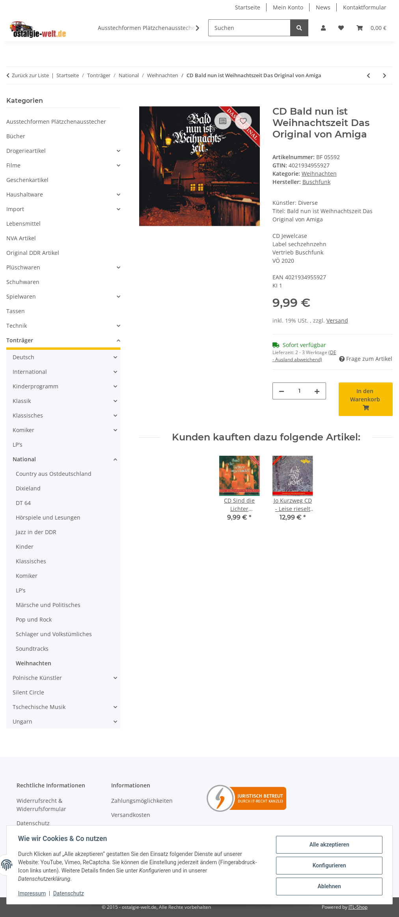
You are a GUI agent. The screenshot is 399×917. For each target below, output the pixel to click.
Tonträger (19, 340)
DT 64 (23, 503)
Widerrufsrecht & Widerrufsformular (41, 805)
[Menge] (299, 391)
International (30, 371)
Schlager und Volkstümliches (54, 634)
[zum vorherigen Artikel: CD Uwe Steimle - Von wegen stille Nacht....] (368, 75)
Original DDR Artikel (32, 252)
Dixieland (28, 488)
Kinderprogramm (35, 386)
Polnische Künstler (37, 677)
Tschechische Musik (39, 707)
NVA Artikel (21, 238)
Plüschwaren (23, 267)
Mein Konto (288, 7)
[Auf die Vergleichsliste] (222, 121)
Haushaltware (24, 194)
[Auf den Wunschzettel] (243, 121)
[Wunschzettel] (341, 27)
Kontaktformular (364, 7)
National (24, 459)
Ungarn (22, 721)
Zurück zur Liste (30, 75)
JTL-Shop (358, 907)
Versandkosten (130, 815)
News (323, 7)
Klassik (22, 401)
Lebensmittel (23, 223)
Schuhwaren (22, 282)
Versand (337, 320)
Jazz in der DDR (36, 532)
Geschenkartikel (27, 180)
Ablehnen (327, 886)
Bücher (15, 136)
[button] (323, 27)
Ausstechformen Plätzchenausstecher (56, 121)
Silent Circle (28, 692)
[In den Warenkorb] (145, 101)
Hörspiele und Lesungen (48, 517)
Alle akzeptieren (328, 845)
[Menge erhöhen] (317, 391)
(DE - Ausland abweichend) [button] (304, 356)
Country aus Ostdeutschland (53, 473)
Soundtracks (32, 648)
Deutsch (23, 357)
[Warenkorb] (371, 27)
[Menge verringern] (281, 391)
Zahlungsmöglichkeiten (142, 800)
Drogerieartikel (26, 150)
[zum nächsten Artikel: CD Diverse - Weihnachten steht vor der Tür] (385, 75)
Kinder (25, 546)
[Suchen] (249, 27)
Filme (13, 165)
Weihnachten (319, 173)
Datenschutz (69, 893)
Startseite (247, 7)
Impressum (33, 893)
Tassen (15, 311)
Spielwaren (21, 296)
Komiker (23, 430)
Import (15, 209)
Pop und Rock (34, 619)
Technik (16, 325)
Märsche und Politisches (48, 605)
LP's (17, 444)
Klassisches (28, 415)
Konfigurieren (328, 865)
